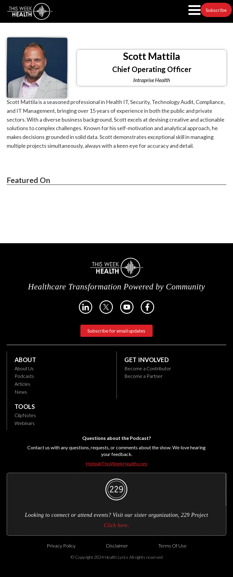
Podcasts (24, 376)
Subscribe (216, 10)
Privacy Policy (61, 545)
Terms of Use (172, 545)
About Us (24, 368)
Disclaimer (117, 545)
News (21, 392)
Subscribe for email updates (116, 330)
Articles (22, 384)
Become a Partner (143, 376)
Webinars (25, 423)
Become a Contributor (147, 368)
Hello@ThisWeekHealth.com (116, 463)
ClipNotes (25, 415)
